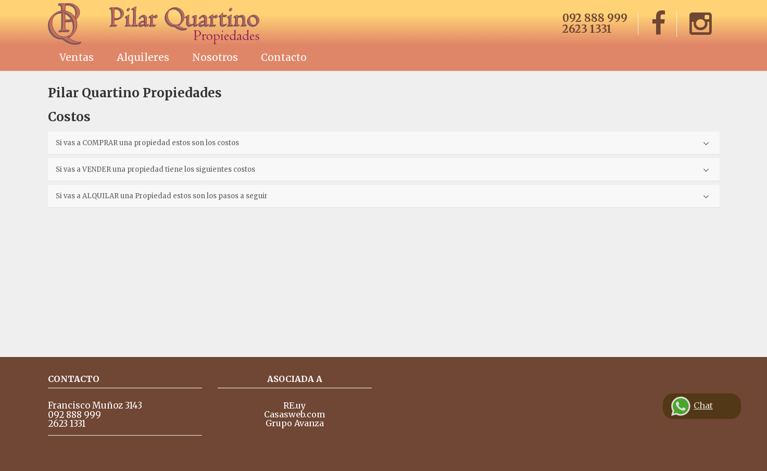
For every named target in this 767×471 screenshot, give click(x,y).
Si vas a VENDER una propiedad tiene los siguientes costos (382, 170)
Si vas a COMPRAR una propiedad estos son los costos (382, 143)
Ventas (76, 57)
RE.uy (294, 405)
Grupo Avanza (295, 423)
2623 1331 (587, 28)
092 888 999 (594, 17)
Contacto (284, 57)
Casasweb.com (294, 414)
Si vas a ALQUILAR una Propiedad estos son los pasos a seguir (382, 196)
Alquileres (143, 57)
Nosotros (215, 57)
